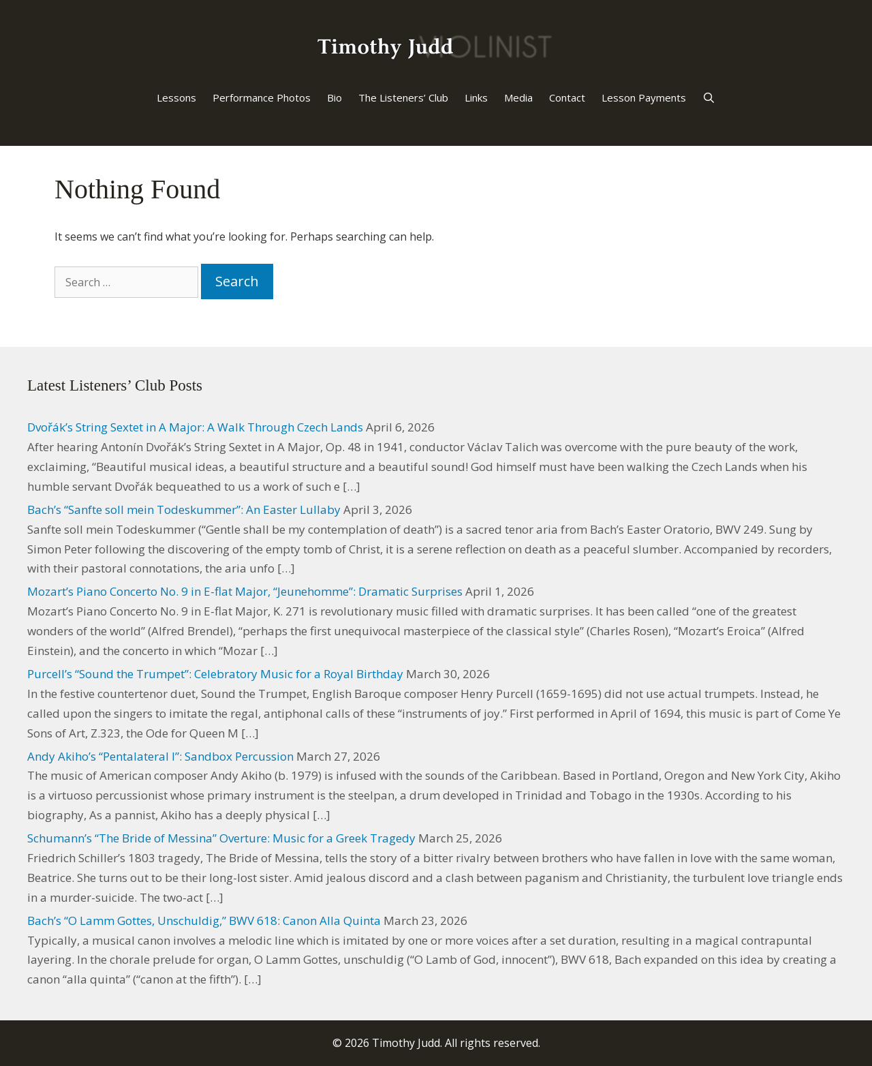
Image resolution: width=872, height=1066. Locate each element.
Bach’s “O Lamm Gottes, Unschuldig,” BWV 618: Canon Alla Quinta (204, 920)
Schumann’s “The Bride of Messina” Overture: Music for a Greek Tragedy (221, 838)
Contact (567, 97)
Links (476, 97)
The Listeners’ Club (403, 97)
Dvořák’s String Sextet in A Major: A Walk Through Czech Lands (195, 427)
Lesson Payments (644, 97)
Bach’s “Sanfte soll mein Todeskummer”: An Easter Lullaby (184, 509)
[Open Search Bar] (708, 97)
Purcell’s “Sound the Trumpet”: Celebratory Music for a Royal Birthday (215, 674)
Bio (334, 97)
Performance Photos (262, 97)
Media (518, 97)
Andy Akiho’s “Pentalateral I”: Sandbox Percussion (160, 756)
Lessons (176, 97)
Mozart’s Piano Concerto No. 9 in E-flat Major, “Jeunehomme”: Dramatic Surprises (245, 591)
